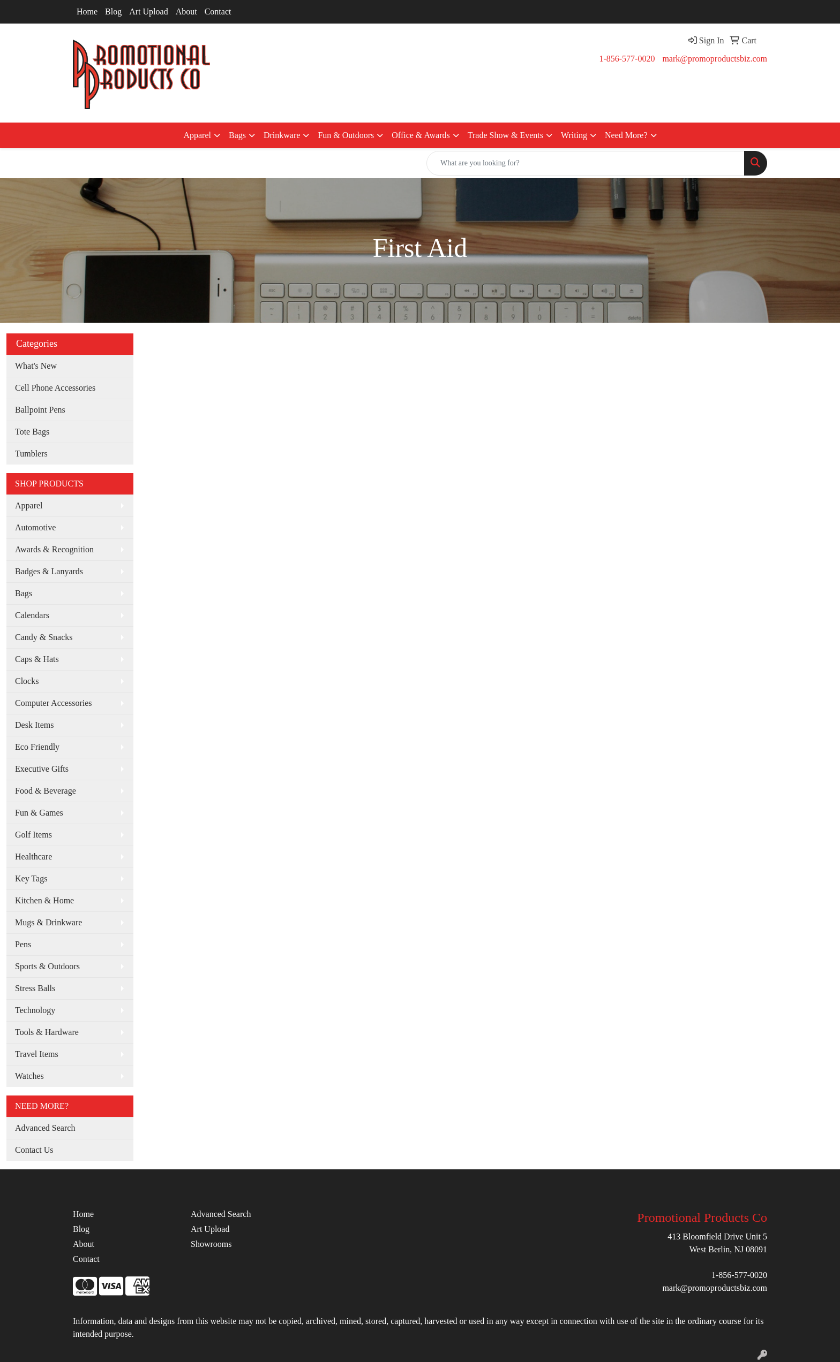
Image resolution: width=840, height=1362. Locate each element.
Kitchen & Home (44, 900)
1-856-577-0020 (627, 58)
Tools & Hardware (47, 1032)
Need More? (626, 135)
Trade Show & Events (505, 135)
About (186, 11)
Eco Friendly (37, 746)
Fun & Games (39, 812)
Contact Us (34, 1149)
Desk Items (34, 724)
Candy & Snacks (44, 637)
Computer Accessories (53, 702)
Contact (218, 11)
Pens (23, 944)
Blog (113, 11)
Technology (35, 1010)
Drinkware (282, 135)
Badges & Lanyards (49, 571)
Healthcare (33, 856)
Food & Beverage (45, 790)
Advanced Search (45, 1127)
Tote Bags (32, 431)
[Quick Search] (585, 163)
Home (87, 11)
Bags (237, 135)
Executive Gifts (42, 768)
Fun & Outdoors (346, 135)
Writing (574, 135)
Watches (29, 1076)
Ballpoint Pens (40, 409)
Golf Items (33, 834)
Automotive (35, 527)
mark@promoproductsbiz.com (714, 58)
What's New (36, 365)
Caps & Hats (37, 659)
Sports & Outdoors (47, 966)
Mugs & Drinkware (48, 922)
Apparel (197, 135)
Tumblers (31, 453)
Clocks (27, 681)
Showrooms (211, 1244)
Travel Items (36, 1054)
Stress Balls (35, 988)
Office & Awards (420, 135)
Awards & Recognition (54, 549)
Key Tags (31, 878)
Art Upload (148, 11)
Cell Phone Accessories (55, 387)
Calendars (32, 615)
